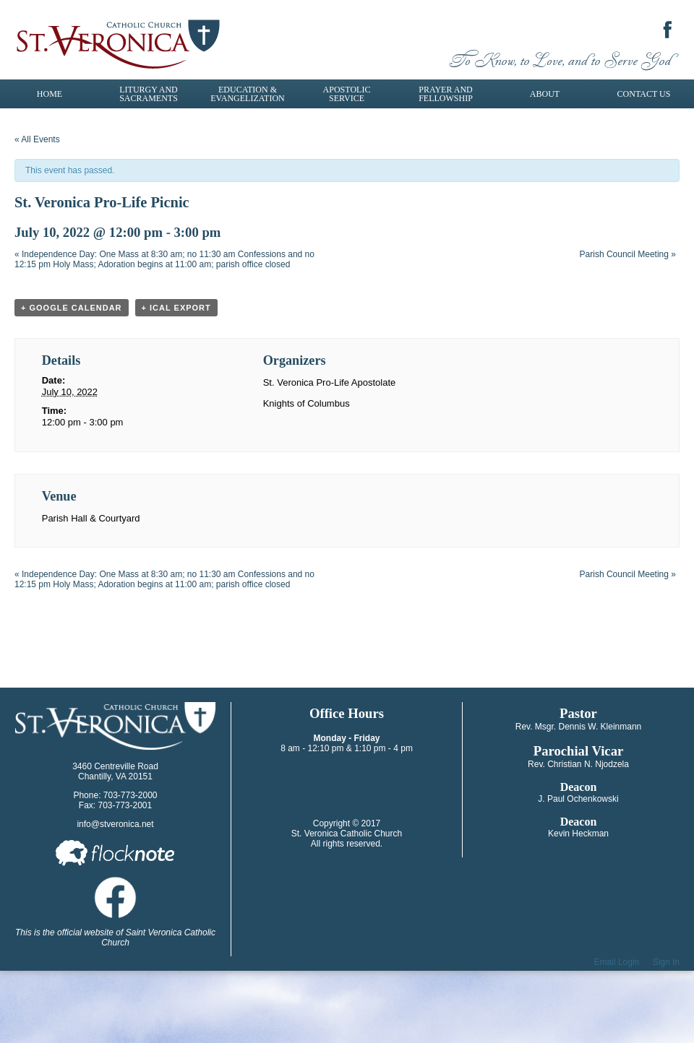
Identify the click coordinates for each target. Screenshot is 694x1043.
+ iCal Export (176, 307)
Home (49, 94)
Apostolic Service (347, 94)
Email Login (617, 962)
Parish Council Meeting (628, 254)
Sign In (666, 962)
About (545, 94)
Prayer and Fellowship (446, 94)
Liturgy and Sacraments (148, 94)
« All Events (37, 139)
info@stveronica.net (115, 824)
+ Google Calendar (71, 307)
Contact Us (644, 94)
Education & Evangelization (247, 94)
